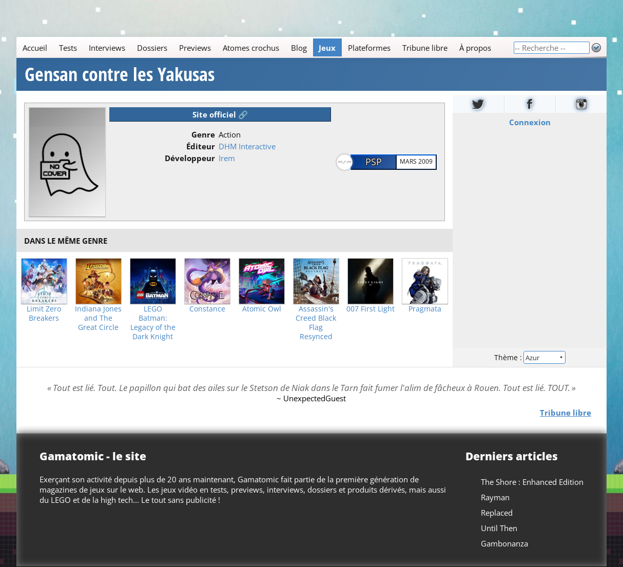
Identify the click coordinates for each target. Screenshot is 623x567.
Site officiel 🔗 (220, 114)
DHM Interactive (247, 146)
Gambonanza (504, 543)
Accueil (35, 48)
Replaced (497, 512)
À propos (475, 48)
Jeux (327, 48)
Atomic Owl (261, 309)
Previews (195, 48)
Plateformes (369, 48)
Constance (207, 309)
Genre (203, 134)
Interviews (107, 48)
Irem (227, 158)
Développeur (190, 158)
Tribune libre (424, 48)
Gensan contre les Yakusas (120, 74)
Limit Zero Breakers (44, 313)
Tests (68, 48)
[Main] (264, 47)
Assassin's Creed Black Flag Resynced (316, 322)
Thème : (529, 357)
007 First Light (370, 309)
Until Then (499, 528)
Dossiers (152, 48)
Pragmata (424, 309)
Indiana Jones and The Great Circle (98, 318)
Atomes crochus (251, 48)
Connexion (529, 122)
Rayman (495, 497)
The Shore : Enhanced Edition (532, 482)
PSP (373, 161)
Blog (299, 48)
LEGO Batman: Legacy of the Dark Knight (153, 322)
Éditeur (200, 146)
